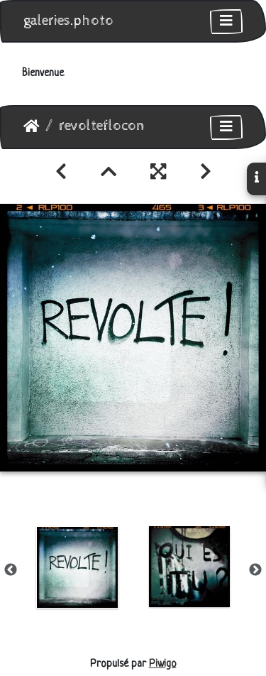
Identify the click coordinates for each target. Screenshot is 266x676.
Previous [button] (11, 570)
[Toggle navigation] (226, 21)
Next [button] (255, 570)
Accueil (31, 126)
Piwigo (163, 664)
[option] (77, 567)
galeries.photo (68, 21)
